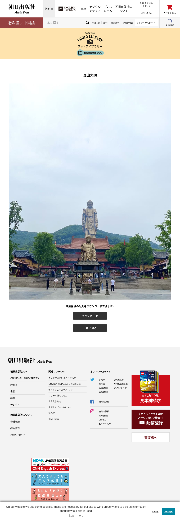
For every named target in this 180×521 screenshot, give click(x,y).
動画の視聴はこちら (90, 52)
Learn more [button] (76, 515)
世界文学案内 (54, 401)
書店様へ (150, 437)
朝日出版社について (123, 8)
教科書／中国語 (21, 22)
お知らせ (96, 22)
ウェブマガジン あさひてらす (62, 377)
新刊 (105, 22)
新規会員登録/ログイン (146, 4)
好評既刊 (115, 22)
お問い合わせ (146, 13)
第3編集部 (103, 392)
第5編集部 (119, 379)
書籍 (83, 9)
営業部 (102, 379)
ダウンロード (90, 316)
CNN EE (67, 8)
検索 (87, 22)
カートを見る (170, 12)
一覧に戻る (90, 328)
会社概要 (15, 421)
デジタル (15, 404)
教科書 (49, 9)
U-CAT (51, 413)
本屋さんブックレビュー (59, 407)
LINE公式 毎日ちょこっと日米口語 (64, 383)
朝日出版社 (21, 8)
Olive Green (54, 418)
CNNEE (102, 419)
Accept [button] (168, 511)
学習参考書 (128, 22)
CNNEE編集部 (121, 383)
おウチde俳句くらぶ (57, 395)
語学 (12, 398)
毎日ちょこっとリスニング (60, 389)
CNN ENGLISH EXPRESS (24, 378)
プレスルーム (108, 8)
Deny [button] (155, 511)
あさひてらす (120, 387)
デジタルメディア (95, 8)
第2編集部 (103, 387)
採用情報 (15, 428)
